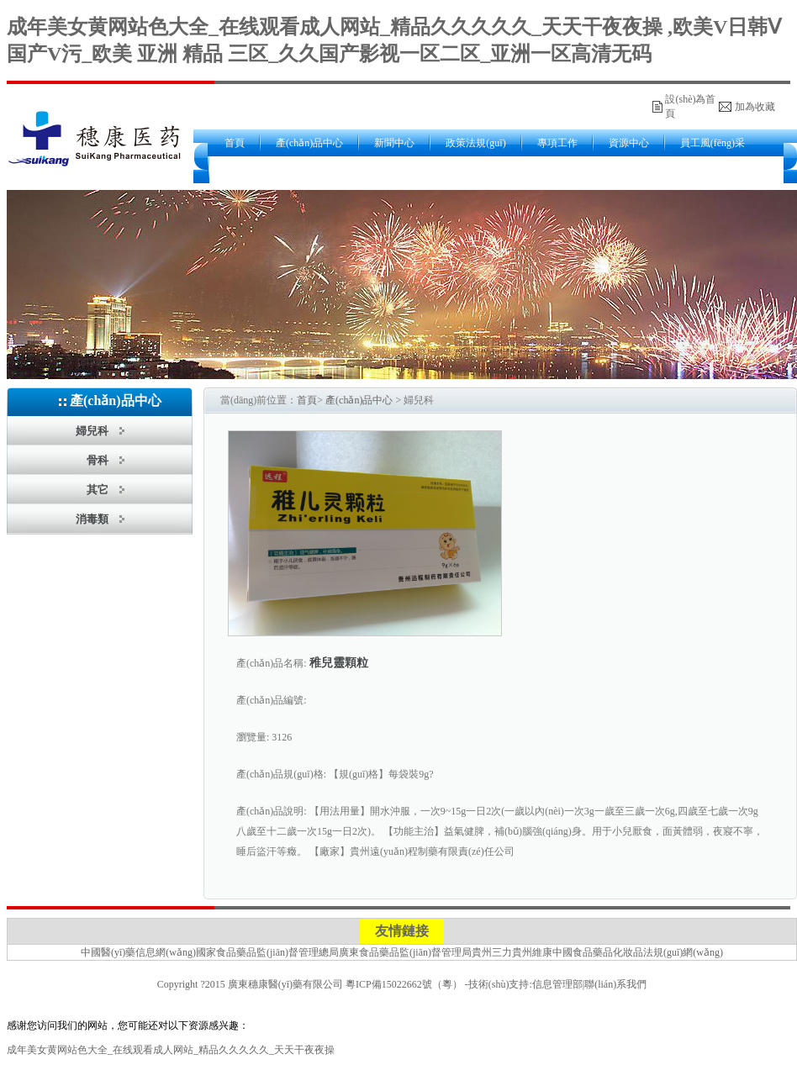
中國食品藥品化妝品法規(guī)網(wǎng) (637, 952)
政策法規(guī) (475, 143)
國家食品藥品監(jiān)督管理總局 (267, 952)
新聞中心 (394, 143)
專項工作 (557, 143)
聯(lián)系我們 (615, 984)
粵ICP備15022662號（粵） (404, 984)
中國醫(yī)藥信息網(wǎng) (138, 952)
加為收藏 (755, 107)
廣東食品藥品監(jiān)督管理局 (405, 952)
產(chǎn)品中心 (309, 143)
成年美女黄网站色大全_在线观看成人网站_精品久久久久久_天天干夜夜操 (171, 1050)
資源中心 (629, 143)
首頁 (234, 143)
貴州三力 (492, 952)
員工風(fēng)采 (712, 143)
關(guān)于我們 (257, 170)
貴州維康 (532, 952)
